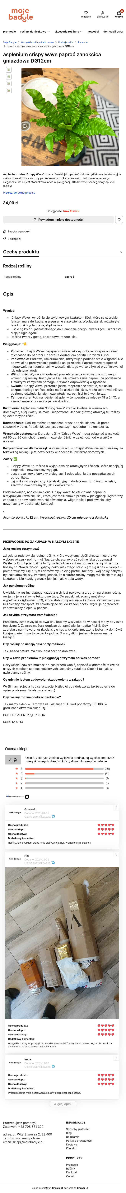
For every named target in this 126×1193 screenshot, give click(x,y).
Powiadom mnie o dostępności (58, 219)
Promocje (72, 1164)
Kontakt (71, 1148)
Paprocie (83, 42)
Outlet (70, 1176)
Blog (69, 1133)
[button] (35, 32)
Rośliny (70, 1168)
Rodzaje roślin (65, 42)
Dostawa (71, 1144)
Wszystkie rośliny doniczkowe (37, 42)
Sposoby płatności (77, 1129)
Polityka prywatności (79, 1140)
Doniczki (71, 1172)
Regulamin (72, 1136)
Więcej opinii (63, 1104)
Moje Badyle (9, 42)
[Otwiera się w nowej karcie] (6, 1147)
